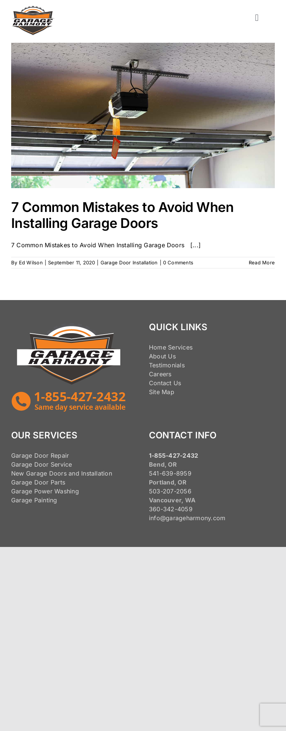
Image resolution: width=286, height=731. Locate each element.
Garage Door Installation (129, 262)
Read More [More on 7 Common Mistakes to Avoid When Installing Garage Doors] (262, 262)
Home (157, 347)
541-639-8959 (170, 473)
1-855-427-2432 (173, 455)
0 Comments (178, 262)
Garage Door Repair (40, 455)
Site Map (161, 392)
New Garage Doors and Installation (61, 473)
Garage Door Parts (38, 482)
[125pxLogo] (33, 9)
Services (180, 347)
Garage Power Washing (45, 491)
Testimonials (167, 365)
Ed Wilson (31, 262)
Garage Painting (34, 500)
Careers (160, 374)
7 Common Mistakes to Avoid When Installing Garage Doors (122, 215)
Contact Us (165, 383)
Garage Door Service (41, 464)
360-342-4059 (171, 509)
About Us (162, 356)
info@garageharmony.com (187, 518)
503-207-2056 (170, 491)
